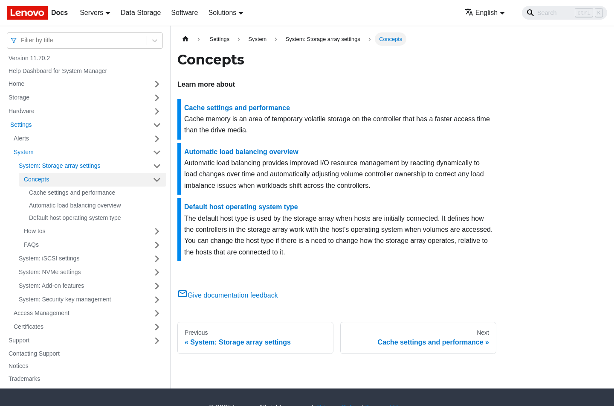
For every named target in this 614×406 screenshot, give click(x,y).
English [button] (481, 12)
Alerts (21, 138)
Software (184, 12)
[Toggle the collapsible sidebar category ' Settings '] (157, 125)
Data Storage (141, 12)
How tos (35, 231)
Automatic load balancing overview (75, 205)
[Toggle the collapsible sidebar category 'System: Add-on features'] (157, 286)
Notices (19, 365)
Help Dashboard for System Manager (58, 70)
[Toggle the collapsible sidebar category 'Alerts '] (157, 139)
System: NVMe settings (50, 272)
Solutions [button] (222, 12)
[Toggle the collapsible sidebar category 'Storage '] (157, 98)
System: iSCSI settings (49, 258)
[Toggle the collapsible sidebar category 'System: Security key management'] (157, 300)
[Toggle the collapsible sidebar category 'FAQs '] (157, 245)
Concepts (36, 179)
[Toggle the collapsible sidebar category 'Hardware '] (157, 111)
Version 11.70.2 (29, 58)
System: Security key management (65, 299)
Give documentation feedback (227, 295)
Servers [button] (91, 12)
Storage (19, 97)
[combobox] (22, 40)
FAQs (31, 244)
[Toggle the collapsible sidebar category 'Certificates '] (157, 327)
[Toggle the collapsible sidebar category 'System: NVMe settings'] (157, 272)
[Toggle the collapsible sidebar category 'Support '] (157, 341)
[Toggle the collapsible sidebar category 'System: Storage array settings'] (157, 166)
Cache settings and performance (72, 192)
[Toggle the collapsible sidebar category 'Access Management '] (157, 313)
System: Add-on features (51, 285)
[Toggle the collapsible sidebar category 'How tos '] (157, 231)
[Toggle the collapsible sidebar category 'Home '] (157, 84)
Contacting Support (34, 353)
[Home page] (185, 39)
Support (19, 340)
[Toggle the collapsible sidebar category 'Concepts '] (157, 180)
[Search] (564, 13)
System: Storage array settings (59, 165)
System (24, 152)
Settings (20, 124)
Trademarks (24, 378)
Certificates (28, 326)
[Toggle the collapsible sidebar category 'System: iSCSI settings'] (157, 259)
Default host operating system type (75, 217)
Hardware (22, 111)
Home (16, 83)
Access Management (42, 313)
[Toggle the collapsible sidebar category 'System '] (157, 152)
